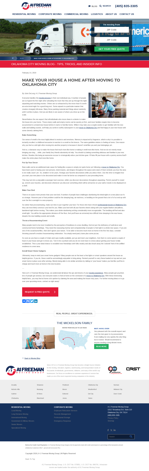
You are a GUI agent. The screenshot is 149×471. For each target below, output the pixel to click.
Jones (65, 398)
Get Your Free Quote (112, 49)
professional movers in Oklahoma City (112, 205)
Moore (65, 389)
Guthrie (13, 394)
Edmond (65, 394)
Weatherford (92, 389)
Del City (90, 394)
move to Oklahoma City (88, 128)
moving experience (96, 273)
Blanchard (40, 398)
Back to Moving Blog (31, 358)
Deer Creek (118, 394)
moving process (45, 98)
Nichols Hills (15, 389)
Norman (116, 385)
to (112, 35)
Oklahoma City (93, 385)
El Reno (39, 394)
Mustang (40, 389)
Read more (101, 346)
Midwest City (118, 389)
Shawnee (40, 385)
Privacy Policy (113, 418)
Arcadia (14, 385)
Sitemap (111, 421)
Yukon (90, 398)
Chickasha (15, 398)
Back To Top (30, 459)
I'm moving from (111, 25)
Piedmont (66, 385)
